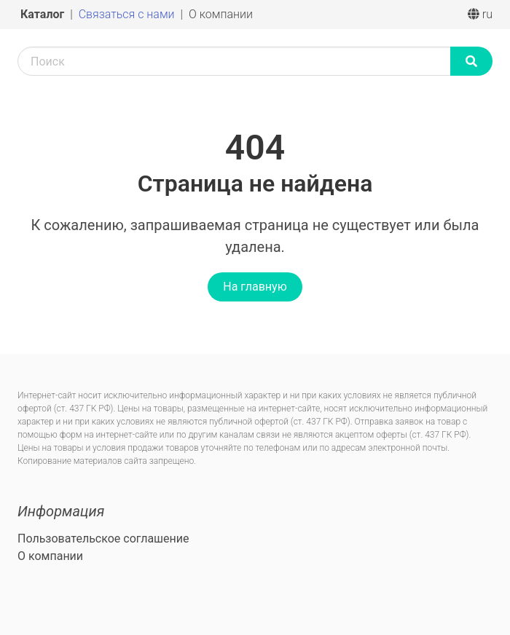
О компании (221, 14)
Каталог (43, 14)
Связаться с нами (128, 14)
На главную (254, 286)
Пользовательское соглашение (103, 538)
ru (480, 14)
